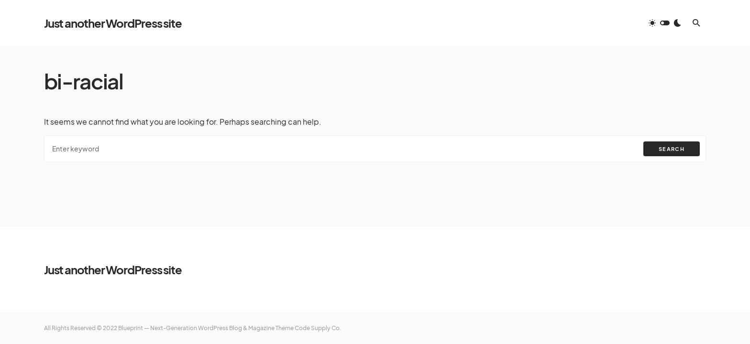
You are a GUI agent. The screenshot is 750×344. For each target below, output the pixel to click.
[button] (665, 23)
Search (671, 149)
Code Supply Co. (318, 328)
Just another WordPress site (113, 23)
